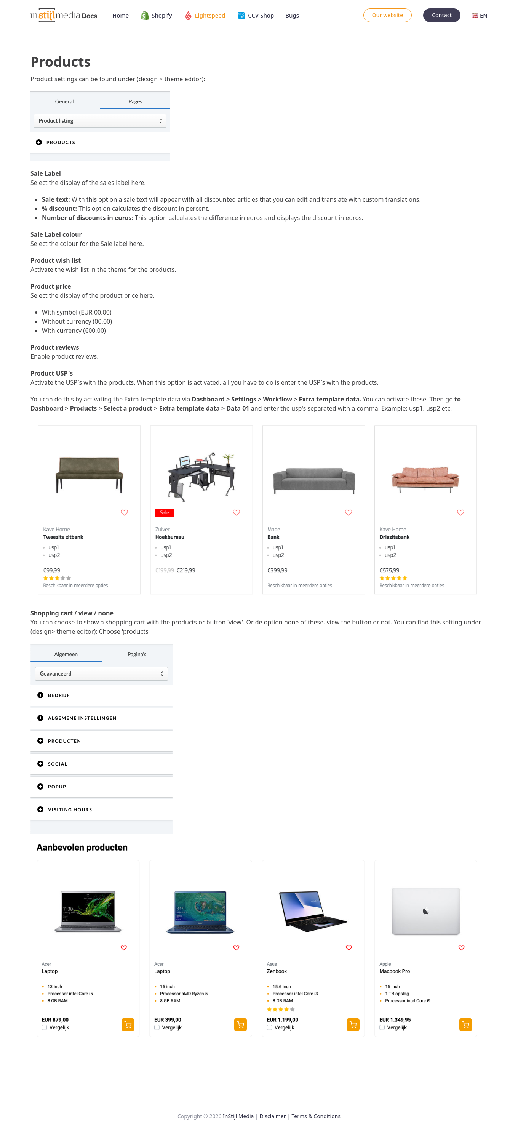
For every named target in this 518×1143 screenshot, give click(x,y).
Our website (387, 15)
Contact (442, 15)
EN (480, 15)
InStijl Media (238, 1116)
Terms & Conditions (316, 1116)
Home (120, 15)
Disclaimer (272, 1116)
